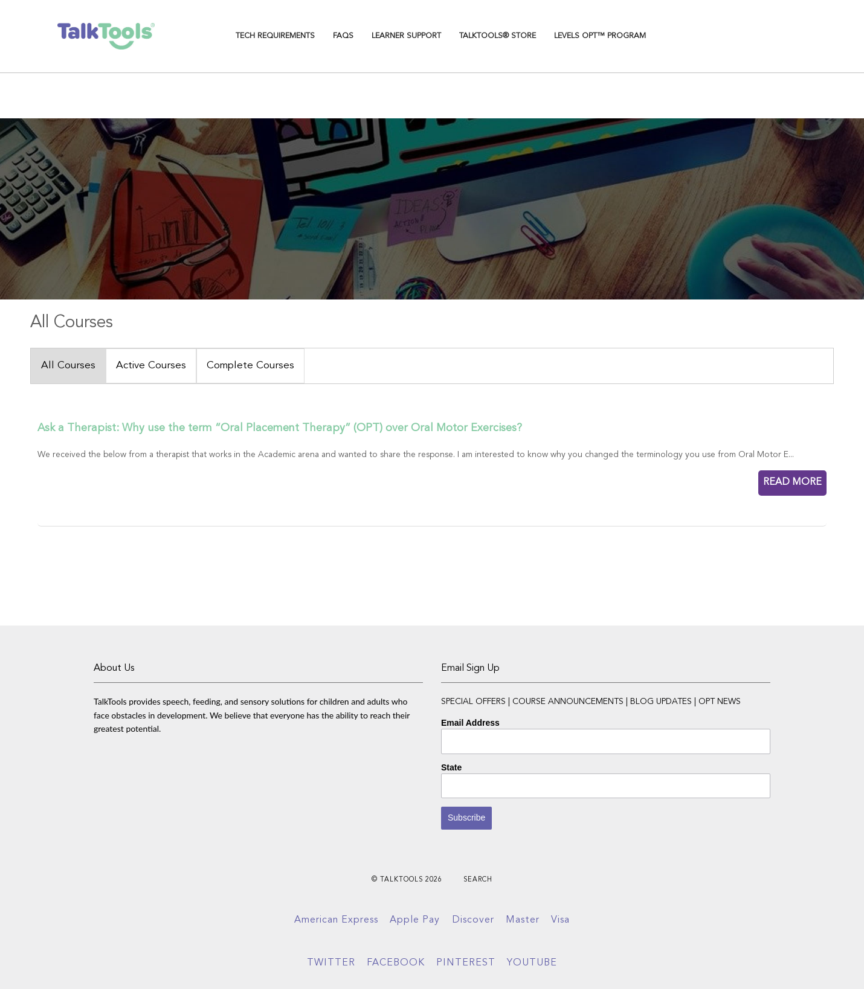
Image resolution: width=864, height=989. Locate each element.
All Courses (68, 365)
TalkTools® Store (497, 36)
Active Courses (151, 365)
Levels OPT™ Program (600, 36)
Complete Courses (250, 365)
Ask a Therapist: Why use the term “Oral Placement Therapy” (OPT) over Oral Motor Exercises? (279, 428)
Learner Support (406, 36)
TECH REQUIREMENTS (275, 36)
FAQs (343, 36)
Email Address (470, 723)
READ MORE (792, 482)
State (451, 767)
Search (477, 880)
